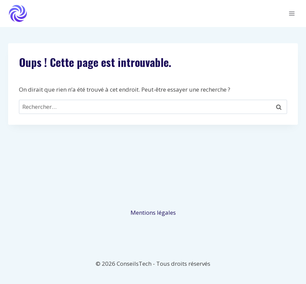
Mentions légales (153, 212)
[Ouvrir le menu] (291, 13)
